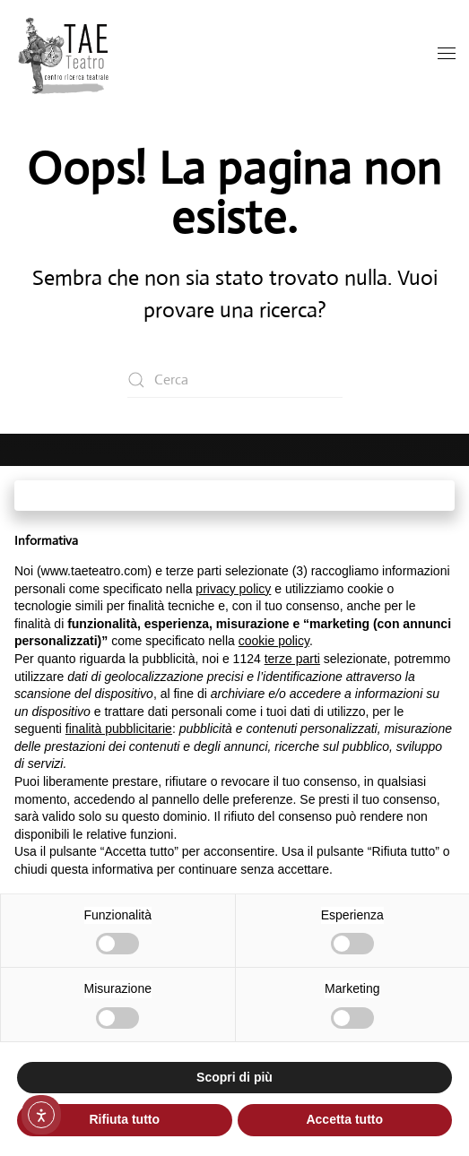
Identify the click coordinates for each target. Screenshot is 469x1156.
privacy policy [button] (233, 589)
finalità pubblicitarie (118, 728)
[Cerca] (235, 380)
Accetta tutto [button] (344, 1119)
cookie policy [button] (274, 641)
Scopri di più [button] (234, 1077)
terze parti (292, 658)
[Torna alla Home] (65, 54)
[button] (447, 54)
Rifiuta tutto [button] (124, 1119)
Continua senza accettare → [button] (234, 495)
